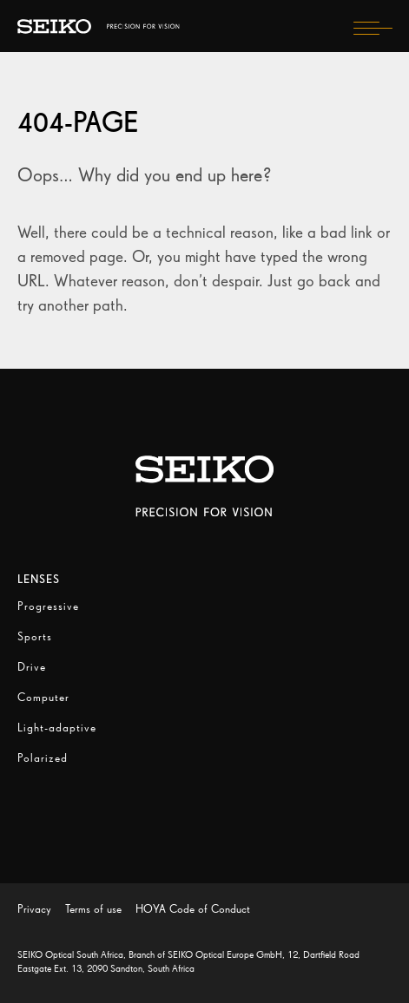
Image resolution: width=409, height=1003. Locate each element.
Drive (31, 666)
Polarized (42, 757)
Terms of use (93, 908)
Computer (43, 697)
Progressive (48, 606)
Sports (34, 636)
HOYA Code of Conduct (192, 908)
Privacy (34, 908)
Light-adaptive (56, 727)
